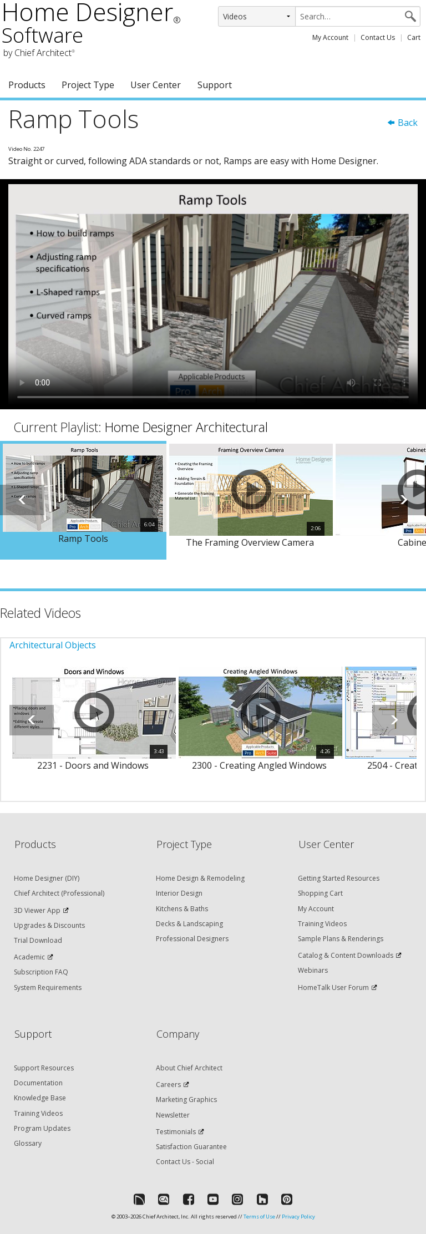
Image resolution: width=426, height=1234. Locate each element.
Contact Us (378, 37)
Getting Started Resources (338, 878)
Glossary (28, 1143)
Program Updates (42, 1128)
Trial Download (38, 940)
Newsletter (173, 1115)
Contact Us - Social (185, 1161)
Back (402, 122)
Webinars (313, 970)
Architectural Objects (52, 645)
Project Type (88, 85)
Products (26, 85)
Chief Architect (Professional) (59, 893)
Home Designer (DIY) (46, 878)
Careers (168, 1084)
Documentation (38, 1083)
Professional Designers (192, 938)
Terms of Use (259, 1216)
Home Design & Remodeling (200, 878)
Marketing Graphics (186, 1099)
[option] (83, 500)
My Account (330, 37)
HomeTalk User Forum (333, 987)
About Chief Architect (189, 1068)
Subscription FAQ (41, 972)
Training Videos (322, 923)
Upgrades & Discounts (49, 925)
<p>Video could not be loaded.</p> (213, 294)
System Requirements (48, 987)
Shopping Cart (320, 893)
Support (214, 85)
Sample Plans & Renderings (340, 938)
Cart (413, 37)
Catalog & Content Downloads (345, 955)
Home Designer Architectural (186, 427)
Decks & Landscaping (189, 923)
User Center (155, 85)
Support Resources (44, 1068)
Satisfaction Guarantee (191, 1146)
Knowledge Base (40, 1098)
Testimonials (176, 1131)
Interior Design (179, 893)
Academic (29, 957)
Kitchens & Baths (182, 908)
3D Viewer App (37, 910)
